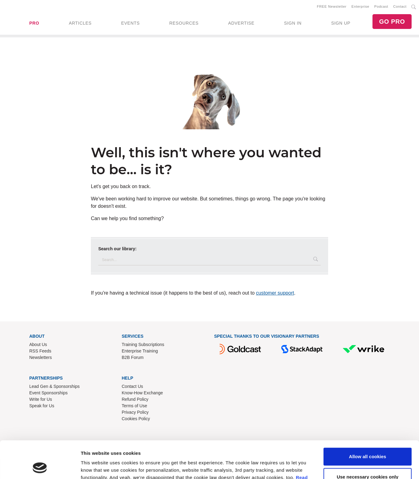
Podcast (381, 6)
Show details (95, 466)
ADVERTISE (241, 23)
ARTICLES (80, 23)
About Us (38, 344)
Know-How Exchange (142, 392)
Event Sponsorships (48, 392)
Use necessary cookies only (367, 441)
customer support (275, 293)
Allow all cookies (367, 421)
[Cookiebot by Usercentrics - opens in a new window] (40, 467)
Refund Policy (135, 399)
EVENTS (130, 23)
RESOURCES (183, 23)
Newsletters (40, 357)
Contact (399, 6)
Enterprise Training (140, 350)
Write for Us (40, 399)
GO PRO (392, 21)
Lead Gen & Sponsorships (54, 386)
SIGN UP (340, 23)
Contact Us (132, 386)
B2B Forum (133, 357)
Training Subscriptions (143, 344)
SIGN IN (293, 23)
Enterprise (360, 6)
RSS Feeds (40, 350)
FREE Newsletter (332, 6)
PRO (34, 23)
